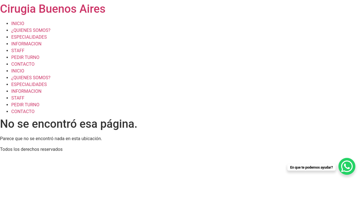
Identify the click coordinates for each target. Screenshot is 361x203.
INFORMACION (26, 44)
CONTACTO (22, 64)
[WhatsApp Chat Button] (346, 166)
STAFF (18, 50)
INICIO (17, 23)
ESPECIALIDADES (29, 37)
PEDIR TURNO (25, 57)
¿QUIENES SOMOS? (30, 30)
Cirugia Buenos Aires (52, 9)
